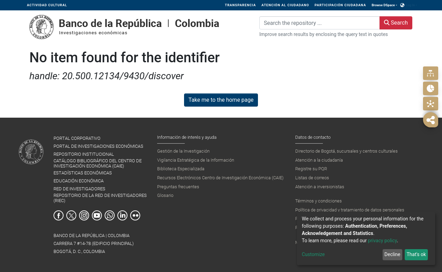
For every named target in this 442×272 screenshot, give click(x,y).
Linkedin (122, 215)
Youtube (97, 215)
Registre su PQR (311, 168)
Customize (313, 254)
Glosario (165, 195)
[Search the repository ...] (319, 22)
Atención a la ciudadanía (319, 160)
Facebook (59, 215)
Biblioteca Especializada (180, 168)
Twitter (71, 215)
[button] (402, 5)
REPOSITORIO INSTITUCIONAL (84, 154)
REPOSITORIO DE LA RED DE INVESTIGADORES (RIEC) (100, 198)
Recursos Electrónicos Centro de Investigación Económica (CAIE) (220, 177)
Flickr (135, 215)
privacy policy (382, 240)
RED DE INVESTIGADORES (79, 188)
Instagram (84, 215)
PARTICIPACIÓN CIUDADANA (340, 5)
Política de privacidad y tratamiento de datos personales (349, 209)
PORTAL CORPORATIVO (77, 138)
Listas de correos (312, 177)
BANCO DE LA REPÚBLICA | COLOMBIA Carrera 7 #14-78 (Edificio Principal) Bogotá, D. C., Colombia (94, 243)
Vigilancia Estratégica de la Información (195, 160)
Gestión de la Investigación (183, 151)
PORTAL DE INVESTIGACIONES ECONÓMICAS (98, 146)
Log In (410, 5)
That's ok (416, 254)
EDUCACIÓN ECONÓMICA (79, 180)
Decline (392, 254)
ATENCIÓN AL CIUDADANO (285, 5)
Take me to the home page (221, 100)
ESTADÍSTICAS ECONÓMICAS (83, 172)
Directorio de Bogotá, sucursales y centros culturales (346, 151)
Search (396, 22)
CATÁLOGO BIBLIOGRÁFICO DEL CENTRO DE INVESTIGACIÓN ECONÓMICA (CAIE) (98, 163)
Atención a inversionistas (319, 186)
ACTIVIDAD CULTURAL (47, 5)
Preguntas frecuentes (178, 186)
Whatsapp (110, 215)
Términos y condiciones (318, 200)
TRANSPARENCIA (240, 5)
